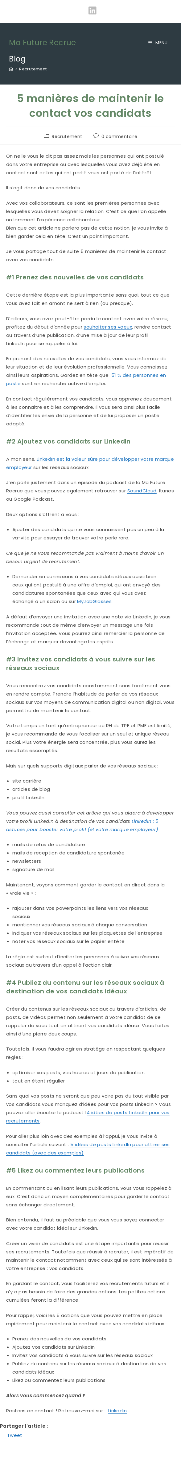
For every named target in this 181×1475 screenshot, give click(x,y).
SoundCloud (142, 490)
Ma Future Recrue (42, 42)
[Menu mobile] (158, 43)
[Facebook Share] (3, 1436)
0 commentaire (119, 136)
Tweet (15, 1435)
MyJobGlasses (94, 601)
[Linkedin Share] (24, 1434)
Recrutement (33, 69)
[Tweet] (5, 1436)
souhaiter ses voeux (108, 327)
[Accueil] (11, 69)
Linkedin (117, 1410)
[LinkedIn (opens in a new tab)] (90, 10)
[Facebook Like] (1, 1436)
